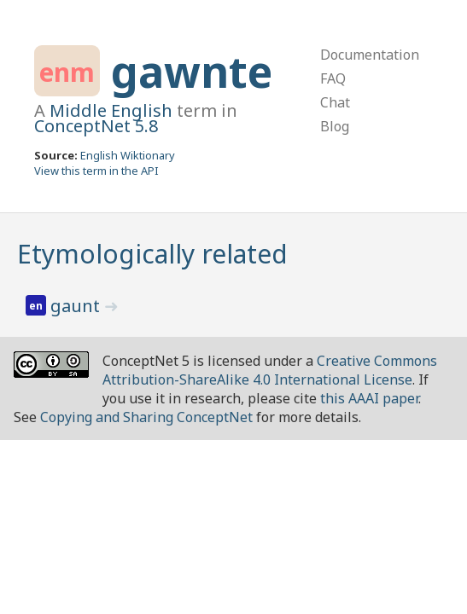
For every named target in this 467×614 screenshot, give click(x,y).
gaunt (77, 305)
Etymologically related (152, 253)
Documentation (369, 54)
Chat (335, 102)
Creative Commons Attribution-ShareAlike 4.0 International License (269, 370)
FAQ (333, 78)
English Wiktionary (127, 155)
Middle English (111, 110)
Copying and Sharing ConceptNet (146, 417)
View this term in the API (96, 170)
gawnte (191, 72)
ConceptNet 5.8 (96, 125)
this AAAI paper (369, 398)
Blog (334, 126)
